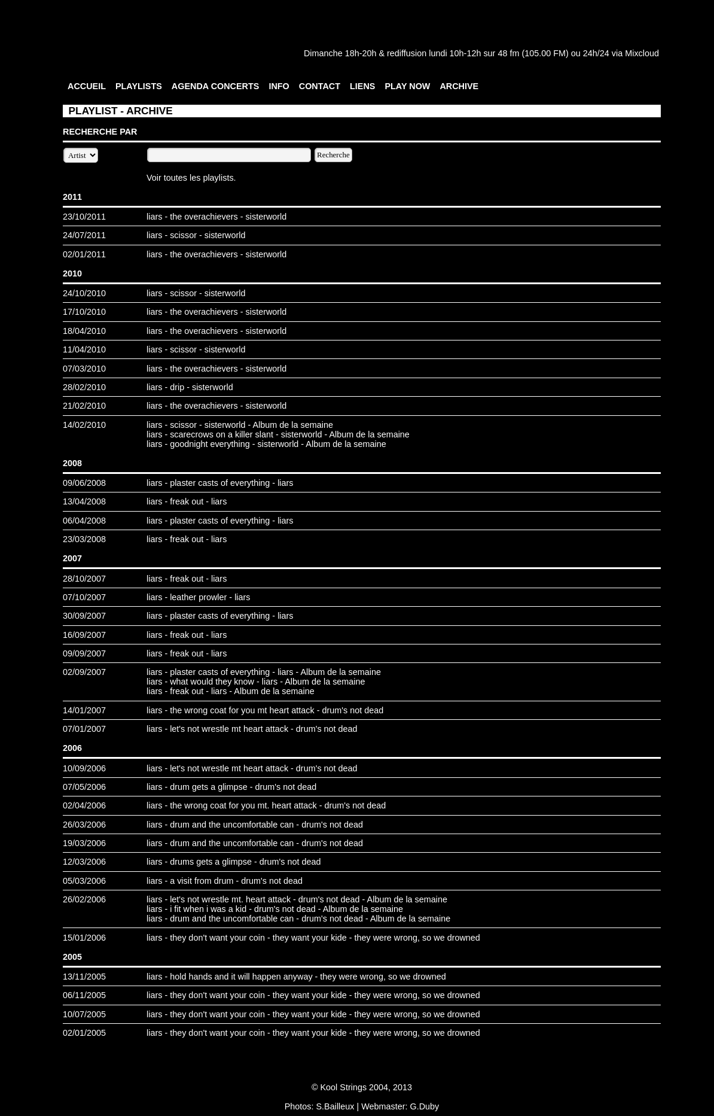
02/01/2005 (84, 1033)
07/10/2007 (84, 597)
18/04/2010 (84, 331)
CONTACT (319, 86)
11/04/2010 (84, 349)
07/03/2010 (84, 368)
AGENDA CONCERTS (216, 86)
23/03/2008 (84, 539)
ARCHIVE (459, 86)
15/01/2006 (84, 937)
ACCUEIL (87, 86)
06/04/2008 (84, 520)
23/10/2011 (84, 216)
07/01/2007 (84, 729)
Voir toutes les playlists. (191, 178)
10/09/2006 (84, 768)
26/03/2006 (84, 824)
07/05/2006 (84, 787)
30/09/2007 (84, 616)
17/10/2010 (84, 312)
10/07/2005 (84, 1014)
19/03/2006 (84, 843)
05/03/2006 (84, 881)
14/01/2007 (84, 710)
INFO (278, 86)
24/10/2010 (84, 293)
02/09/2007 (84, 672)
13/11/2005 (84, 976)
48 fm (508, 53)
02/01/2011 (84, 254)
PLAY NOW (407, 86)
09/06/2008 (84, 483)
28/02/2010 (84, 387)
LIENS (362, 86)
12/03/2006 (84, 861)
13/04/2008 (84, 501)
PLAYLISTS (138, 86)
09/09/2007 (84, 653)
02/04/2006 (84, 805)
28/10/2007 (84, 578)
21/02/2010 (84, 405)
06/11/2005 (84, 995)
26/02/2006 (84, 899)
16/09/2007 (84, 635)
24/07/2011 (84, 235)
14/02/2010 (84, 425)
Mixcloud (642, 53)
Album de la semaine (293, 425)
